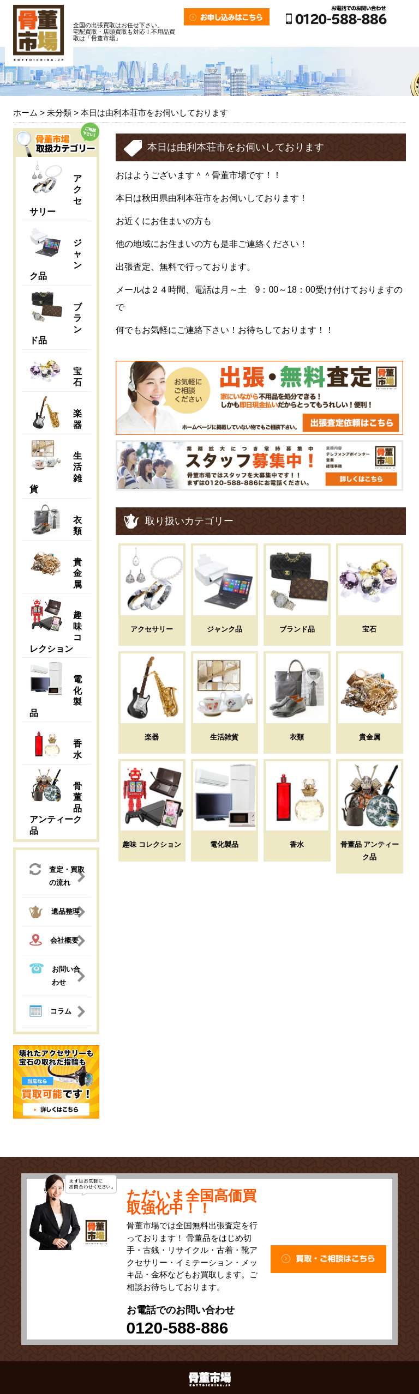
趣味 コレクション (151, 844)
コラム (50, 1012)
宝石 (369, 629)
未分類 (59, 112)
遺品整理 (54, 913)
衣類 (297, 737)
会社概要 (54, 941)
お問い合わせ (54, 974)
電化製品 (224, 844)
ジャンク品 (224, 629)
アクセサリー (151, 629)
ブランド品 (297, 629)
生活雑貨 (224, 737)
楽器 (152, 737)
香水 (297, 844)
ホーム (25, 112)
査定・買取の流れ (57, 875)
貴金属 (77, 573)
